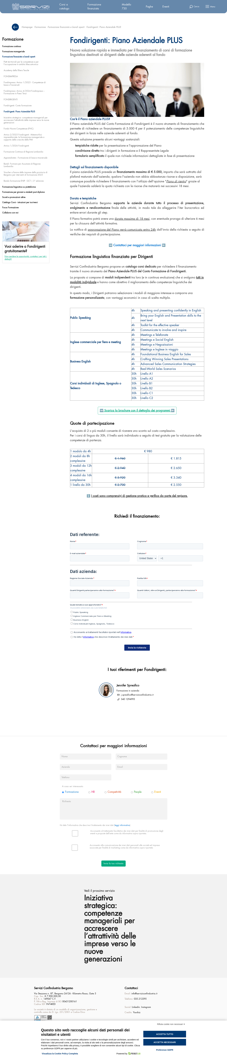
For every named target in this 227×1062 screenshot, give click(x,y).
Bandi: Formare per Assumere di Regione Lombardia (22, 165)
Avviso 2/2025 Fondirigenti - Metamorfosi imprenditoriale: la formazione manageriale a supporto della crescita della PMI (24, 137)
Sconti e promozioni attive (13, 197)
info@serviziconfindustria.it (144, 994)
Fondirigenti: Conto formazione (18, 105)
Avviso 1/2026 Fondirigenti (16, 146)
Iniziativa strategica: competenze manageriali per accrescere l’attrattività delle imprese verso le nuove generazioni (26, 120)
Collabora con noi (10, 213)
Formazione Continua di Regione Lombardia (23, 152)
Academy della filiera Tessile (16, 70)
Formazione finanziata (94, 6)
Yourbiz (136, 1013)
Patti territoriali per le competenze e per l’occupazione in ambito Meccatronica (21, 63)
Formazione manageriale (13, 51)
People (137, 792)
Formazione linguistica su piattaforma (19, 187)
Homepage (27, 27)
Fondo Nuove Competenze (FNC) (18, 129)
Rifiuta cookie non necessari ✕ (171, 1024)
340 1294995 (128, 699)
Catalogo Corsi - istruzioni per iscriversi (20, 202)
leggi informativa (122, 825)
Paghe (149, 6)
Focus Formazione (10, 207)
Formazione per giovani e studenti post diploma (23, 192)
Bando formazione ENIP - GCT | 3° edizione (24, 181)
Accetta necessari (164, 1042)
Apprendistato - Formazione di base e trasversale (25, 158)
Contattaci (131, 988)
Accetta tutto (164, 1034)
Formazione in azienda (128, 691)
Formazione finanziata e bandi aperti (66, 27)
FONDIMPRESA (11, 76)
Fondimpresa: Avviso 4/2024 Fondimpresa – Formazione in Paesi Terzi (24, 92)
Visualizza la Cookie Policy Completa (60, 1053)
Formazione (40, 27)
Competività (114, 792)
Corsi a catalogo (64, 6)
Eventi (165, 6)
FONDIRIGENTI (11, 99)
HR (93, 792)
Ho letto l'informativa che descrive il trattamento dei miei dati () (95, 825)
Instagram (146, 1008)
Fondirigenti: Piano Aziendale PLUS (19, 112)
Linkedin (136, 1008)
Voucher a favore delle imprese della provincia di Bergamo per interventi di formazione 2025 (25, 173)
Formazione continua (11, 46)
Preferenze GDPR (164, 1050)
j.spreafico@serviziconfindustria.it (137, 695)
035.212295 (140, 999)
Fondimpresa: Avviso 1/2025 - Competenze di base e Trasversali (25, 83)
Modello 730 (126, 6)
